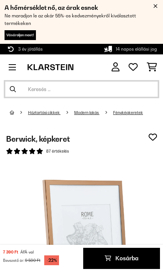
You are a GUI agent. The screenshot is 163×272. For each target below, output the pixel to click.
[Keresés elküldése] (13, 89)
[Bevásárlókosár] (152, 67)
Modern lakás (86, 112)
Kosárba (121, 258)
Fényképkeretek (128, 112)
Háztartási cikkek (44, 112)
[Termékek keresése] (81, 89)
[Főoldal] (19, 112)
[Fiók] (116, 67)
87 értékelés (57, 151)
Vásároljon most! (20, 35)
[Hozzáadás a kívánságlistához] (153, 137)
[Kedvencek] (133, 67)
